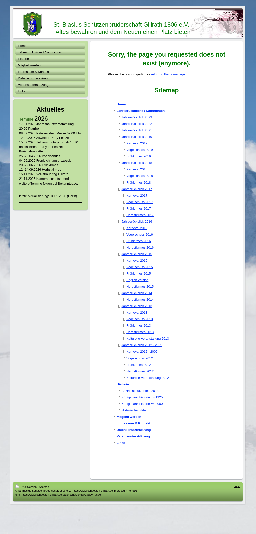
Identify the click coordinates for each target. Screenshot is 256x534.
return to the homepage (168, 74)
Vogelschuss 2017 (139, 202)
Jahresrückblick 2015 (137, 254)
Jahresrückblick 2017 (137, 189)
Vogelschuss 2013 (139, 319)
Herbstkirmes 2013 (140, 332)
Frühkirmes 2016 (138, 241)
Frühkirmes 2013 (138, 325)
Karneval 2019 (137, 143)
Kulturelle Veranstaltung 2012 (147, 378)
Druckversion (27, 486)
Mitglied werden (129, 417)
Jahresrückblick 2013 (137, 306)
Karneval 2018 (137, 169)
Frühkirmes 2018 (138, 182)
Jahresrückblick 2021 (137, 130)
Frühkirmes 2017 (138, 208)
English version (137, 280)
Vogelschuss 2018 (139, 176)
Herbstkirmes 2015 (140, 286)
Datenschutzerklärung (134, 430)
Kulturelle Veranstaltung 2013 (147, 338)
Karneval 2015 (137, 260)
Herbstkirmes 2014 (140, 299)
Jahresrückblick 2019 (137, 137)
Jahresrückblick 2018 (137, 163)
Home (121, 104)
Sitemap (44, 486)
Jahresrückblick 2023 (137, 117)
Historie (123, 384)
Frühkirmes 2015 (138, 273)
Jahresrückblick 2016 (137, 221)
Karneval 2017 (137, 195)
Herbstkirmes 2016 (140, 247)
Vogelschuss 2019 (139, 150)
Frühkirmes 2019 (138, 156)
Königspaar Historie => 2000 (142, 404)
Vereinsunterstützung (133, 436)
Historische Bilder (134, 410)
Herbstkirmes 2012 (140, 371)
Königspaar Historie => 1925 (142, 397)
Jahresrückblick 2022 (137, 124)
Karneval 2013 (137, 312)
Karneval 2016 (137, 228)
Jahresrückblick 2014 (137, 293)
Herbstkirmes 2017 (140, 215)
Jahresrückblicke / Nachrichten (141, 111)
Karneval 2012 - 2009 (142, 351)
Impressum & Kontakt (133, 423)
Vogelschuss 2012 (139, 358)
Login (237, 486)
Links (121, 443)
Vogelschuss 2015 (139, 267)
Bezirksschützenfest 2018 (140, 391)
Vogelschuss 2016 (139, 234)
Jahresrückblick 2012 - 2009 (142, 345)
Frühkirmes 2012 (138, 365)
